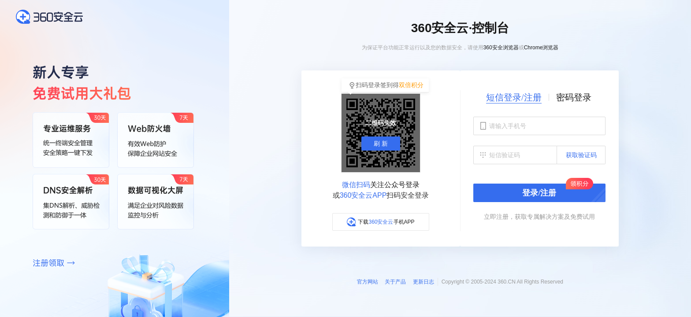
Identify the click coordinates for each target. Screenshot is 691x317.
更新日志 (423, 282)
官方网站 (367, 282)
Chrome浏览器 (541, 47)
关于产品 (395, 282)
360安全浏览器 (501, 47)
